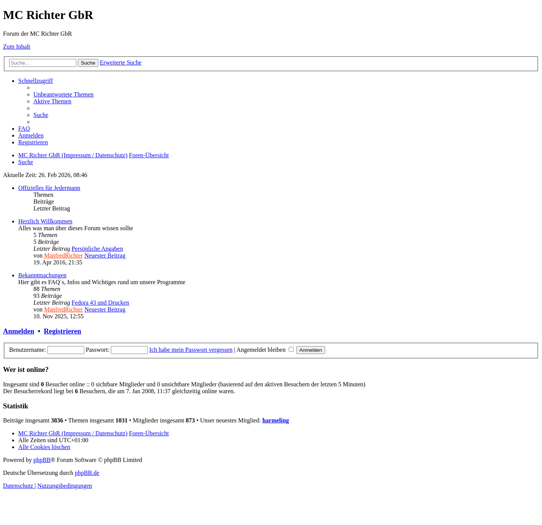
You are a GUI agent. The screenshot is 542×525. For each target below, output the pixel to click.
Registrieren (62, 331)
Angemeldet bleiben (265, 349)
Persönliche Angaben (97, 248)
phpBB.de (87, 473)
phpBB (42, 460)
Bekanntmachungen (42, 275)
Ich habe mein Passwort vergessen (190, 349)
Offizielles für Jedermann (49, 188)
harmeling (275, 420)
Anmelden (18, 331)
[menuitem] (63, 94)
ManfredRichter (63, 255)
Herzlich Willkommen (45, 221)
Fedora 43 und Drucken (100, 302)
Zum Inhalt (16, 46)
